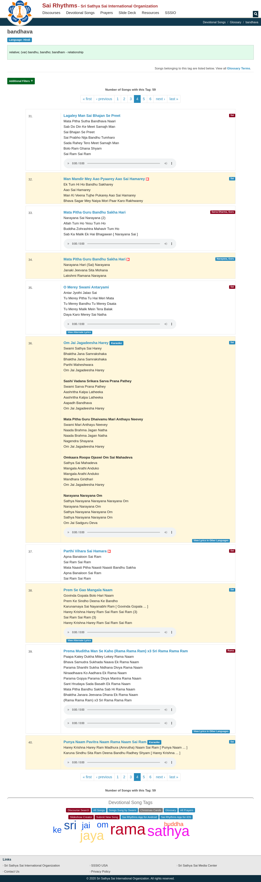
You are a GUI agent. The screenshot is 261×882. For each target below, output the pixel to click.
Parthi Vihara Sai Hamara (87, 551)
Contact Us (11, 871)
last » (173, 99)
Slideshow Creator (81, 817)
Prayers (106, 13)
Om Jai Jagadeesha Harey (94, 343)
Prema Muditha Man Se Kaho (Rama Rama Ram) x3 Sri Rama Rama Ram (126, 651)
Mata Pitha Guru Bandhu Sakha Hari (95, 212)
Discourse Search (78, 810)
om (103, 824)
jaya (92, 835)
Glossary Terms (238, 68)
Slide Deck (127, 13)
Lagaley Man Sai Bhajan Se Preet (92, 116)
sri (70, 825)
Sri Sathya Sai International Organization (32, 865)
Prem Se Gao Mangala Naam (88, 590)
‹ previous (104, 99)
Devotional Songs (80, 13)
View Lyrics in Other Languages (211, 540)
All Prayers (186, 810)
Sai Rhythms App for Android (139, 817)
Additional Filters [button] (19, 81)
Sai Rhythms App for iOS (176, 817)
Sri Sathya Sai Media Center (197, 865)
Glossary (235, 22)
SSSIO (170, 13)
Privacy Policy (100, 871)
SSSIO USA (99, 865)
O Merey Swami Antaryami (86, 287)
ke (57, 830)
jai (86, 825)
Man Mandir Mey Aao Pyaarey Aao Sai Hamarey (106, 179)
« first (87, 99)
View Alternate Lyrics (79, 332)
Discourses (51, 13)
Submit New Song (107, 817)
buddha (174, 824)
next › (160, 99)
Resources (150, 13)
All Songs (99, 810)
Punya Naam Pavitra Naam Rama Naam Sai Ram (112, 742)
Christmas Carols (150, 810)
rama (128, 829)
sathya (168, 831)
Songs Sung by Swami (122, 810)
